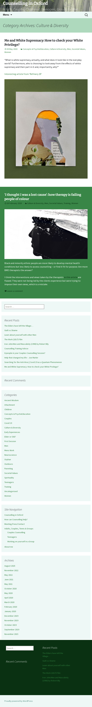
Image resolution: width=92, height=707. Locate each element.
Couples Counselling (16, 532)
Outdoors (8, 464)
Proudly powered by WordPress (18, 701)
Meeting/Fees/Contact (14, 524)
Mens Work (9, 450)
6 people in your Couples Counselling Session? (24, 353)
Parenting (8, 468)
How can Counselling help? (16, 519)
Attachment (9, 405)
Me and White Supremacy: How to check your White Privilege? (31, 366)
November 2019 (11, 620)
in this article (70, 277)
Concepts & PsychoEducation (36, 49)
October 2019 (10, 625)
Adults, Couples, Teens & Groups (18, 528)
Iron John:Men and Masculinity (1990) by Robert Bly (26, 344)
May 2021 (8, 584)
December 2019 (11, 616)
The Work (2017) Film (13, 339)
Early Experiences (12, 432)
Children (8, 409)
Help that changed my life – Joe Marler (21, 357)
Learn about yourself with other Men (20, 335)
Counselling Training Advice (16, 348)
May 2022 (8, 575)
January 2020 (10, 611)
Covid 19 (8, 423)
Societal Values (78, 49)
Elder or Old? (10, 436)
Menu (6, 15)
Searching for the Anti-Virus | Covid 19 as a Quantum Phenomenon (33, 362)
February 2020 (10, 606)
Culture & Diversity (58, 49)
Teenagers (9, 482)
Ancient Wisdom (11, 400)
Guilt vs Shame (10, 330)
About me (8, 546)
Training (67, 203)
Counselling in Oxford (13, 515)
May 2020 (8, 593)
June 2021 (8, 579)
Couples (8, 418)
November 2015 (11, 634)
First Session (10, 441)
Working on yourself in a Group (20, 541)
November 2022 (11, 570)
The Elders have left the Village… (18, 325)
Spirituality (9, 477)
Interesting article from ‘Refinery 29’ (23, 73)
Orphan (7, 459)
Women (7, 52)
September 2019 (11, 629)
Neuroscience (10, 455)
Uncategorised (11, 491)
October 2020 (10, 588)
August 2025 (9, 566)
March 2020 (9, 602)
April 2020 (8, 597)
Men (69, 49)
